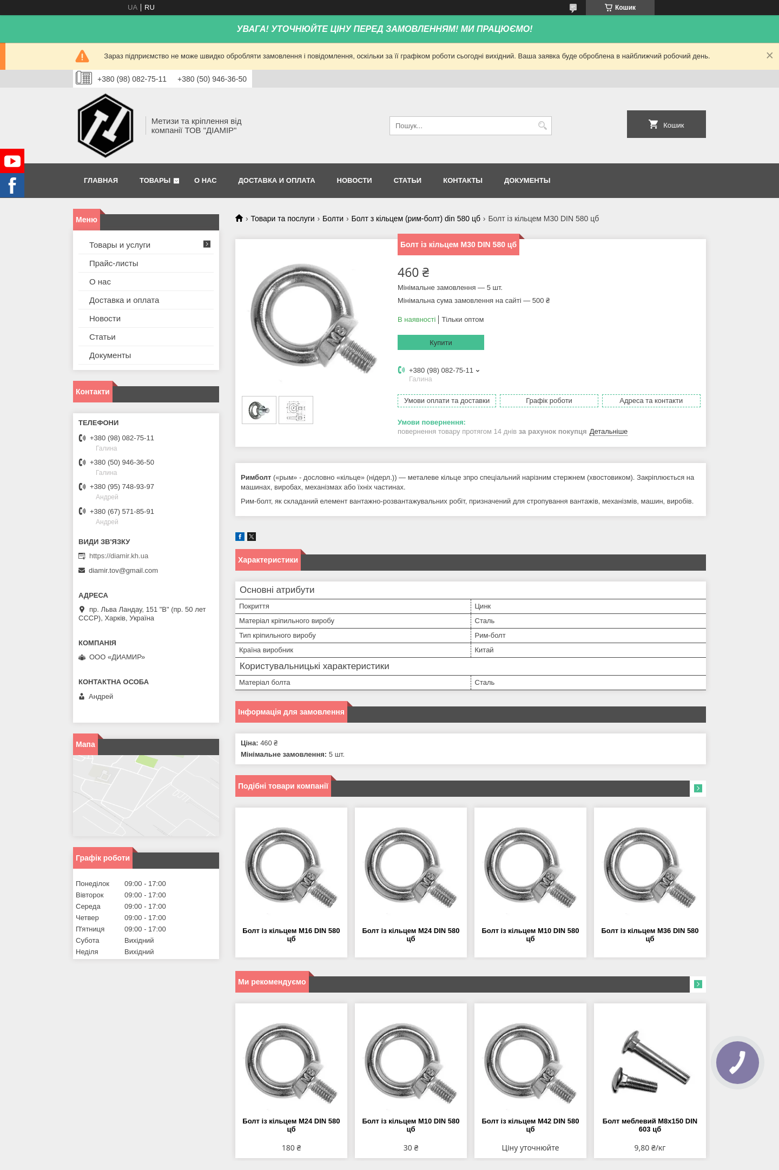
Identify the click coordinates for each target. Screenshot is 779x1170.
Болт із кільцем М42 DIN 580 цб (530, 1125)
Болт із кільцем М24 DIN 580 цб (410, 935)
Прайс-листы (113, 263)
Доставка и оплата (277, 180)
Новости (354, 180)
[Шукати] (542, 125)
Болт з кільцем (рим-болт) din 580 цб (416, 218)
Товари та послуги (282, 218)
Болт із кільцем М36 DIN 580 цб (649, 935)
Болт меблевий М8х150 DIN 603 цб (650, 1125)
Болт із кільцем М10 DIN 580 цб (530, 935)
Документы (527, 180)
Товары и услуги (119, 244)
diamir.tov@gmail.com (123, 570)
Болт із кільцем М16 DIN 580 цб (291, 935)
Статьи (408, 180)
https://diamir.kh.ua (118, 556)
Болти (333, 218)
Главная (101, 180)
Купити (441, 343)
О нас (205, 180)
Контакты (463, 180)
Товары (155, 180)
